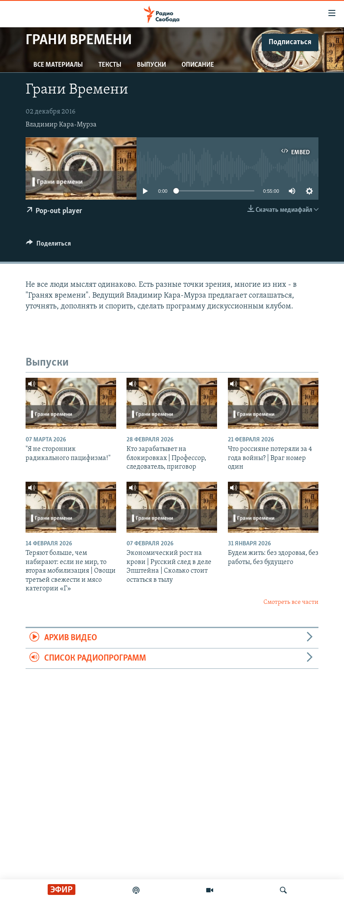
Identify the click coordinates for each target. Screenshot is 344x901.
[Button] (48, 245)
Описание (198, 65)
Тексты (109, 65)
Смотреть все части (290, 602)
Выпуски (151, 65)
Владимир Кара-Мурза (61, 124)
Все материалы (58, 65)
